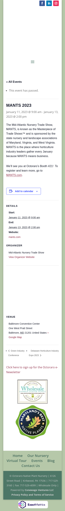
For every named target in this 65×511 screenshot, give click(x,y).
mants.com (14, 237)
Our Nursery (38, 455)
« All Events (14, 81)
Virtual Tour (17, 460)
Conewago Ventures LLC (39, 490)
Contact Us (30, 465)
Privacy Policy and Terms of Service (32, 494)
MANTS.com (14, 175)
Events (37, 460)
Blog (51, 460)
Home (18, 455)
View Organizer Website (22, 257)
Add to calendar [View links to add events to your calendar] (24, 191)
